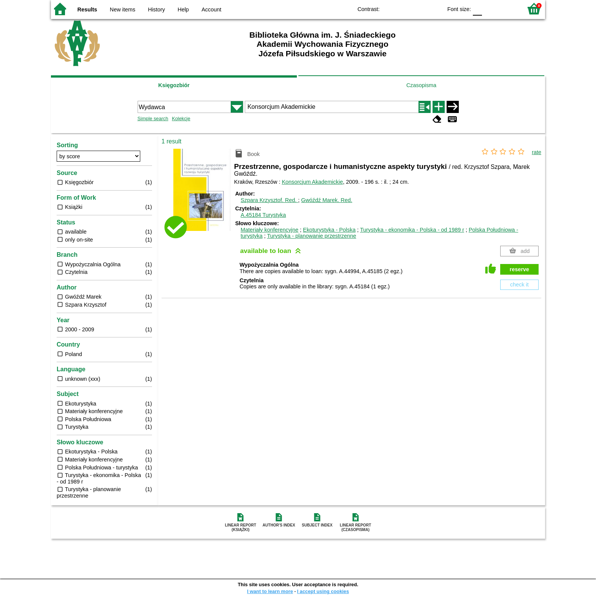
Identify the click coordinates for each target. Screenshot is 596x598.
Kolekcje (181, 118)
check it (519, 285)
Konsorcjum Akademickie (312, 182)
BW (404, 8)
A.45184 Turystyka (263, 215)
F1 (490, 8)
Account (211, 9)
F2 (508, 8)
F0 (477, 8)
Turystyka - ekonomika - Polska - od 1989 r (412, 230)
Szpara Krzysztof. (269, 200)
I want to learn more (270, 591)
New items (122, 9)
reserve (519, 269)
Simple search (153, 118)
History (156, 9)
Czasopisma (421, 85)
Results (87, 9)
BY (434, 8)
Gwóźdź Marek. (326, 200)
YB (419, 8)
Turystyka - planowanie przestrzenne (311, 236)
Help (183, 9)
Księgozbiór (173, 85)
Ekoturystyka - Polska (329, 230)
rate (536, 152)
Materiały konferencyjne (269, 230)
